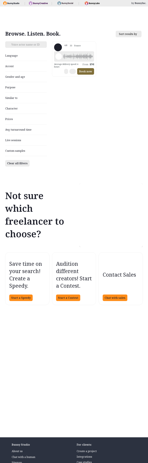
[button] (78, 56)
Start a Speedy (21, 298)
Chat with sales (115, 298)
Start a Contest (68, 298)
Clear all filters (17, 163)
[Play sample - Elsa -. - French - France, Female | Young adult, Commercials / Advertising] (58, 56)
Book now (85, 71)
